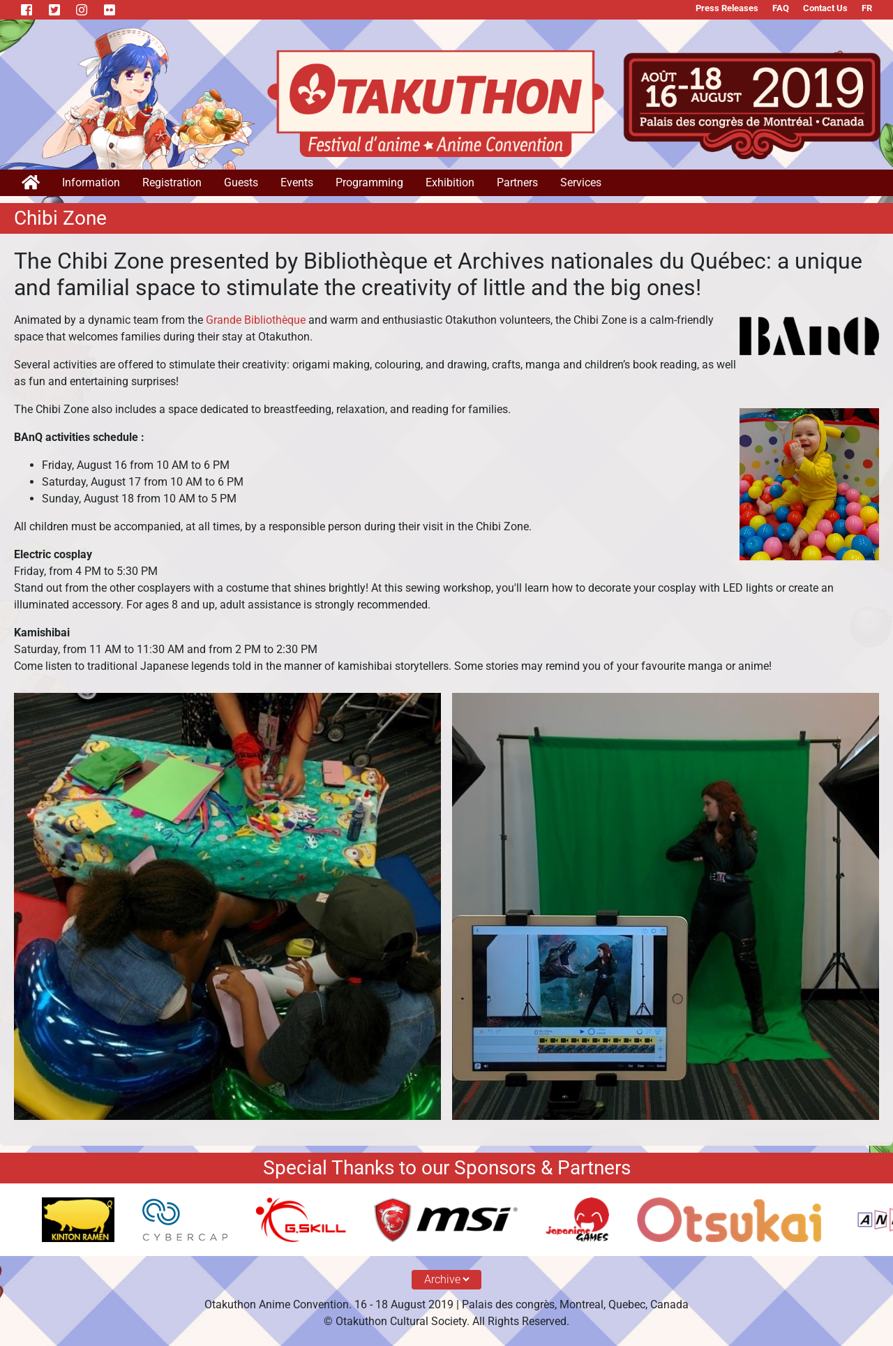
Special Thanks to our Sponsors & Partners (447, 1167)
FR (867, 8)
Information (91, 182)
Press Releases (727, 8)
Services (580, 182)
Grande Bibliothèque (256, 320)
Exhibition (450, 182)
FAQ (780, 8)
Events (296, 182)
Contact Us (825, 8)
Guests (241, 182)
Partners (517, 182)
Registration (172, 182)
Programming (369, 182)
